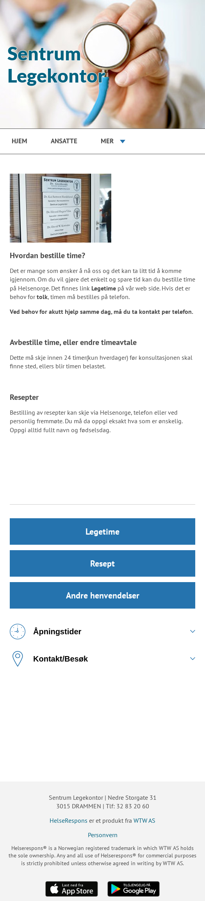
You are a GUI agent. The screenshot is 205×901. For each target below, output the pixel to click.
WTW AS (144, 820)
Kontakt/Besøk (49, 659)
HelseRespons (68, 820)
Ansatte (64, 141)
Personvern (103, 835)
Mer (107, 141)
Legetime (102, 531)
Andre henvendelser (102, 595)
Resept (102, 563)
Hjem (19, 141)
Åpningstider (45, 631)
